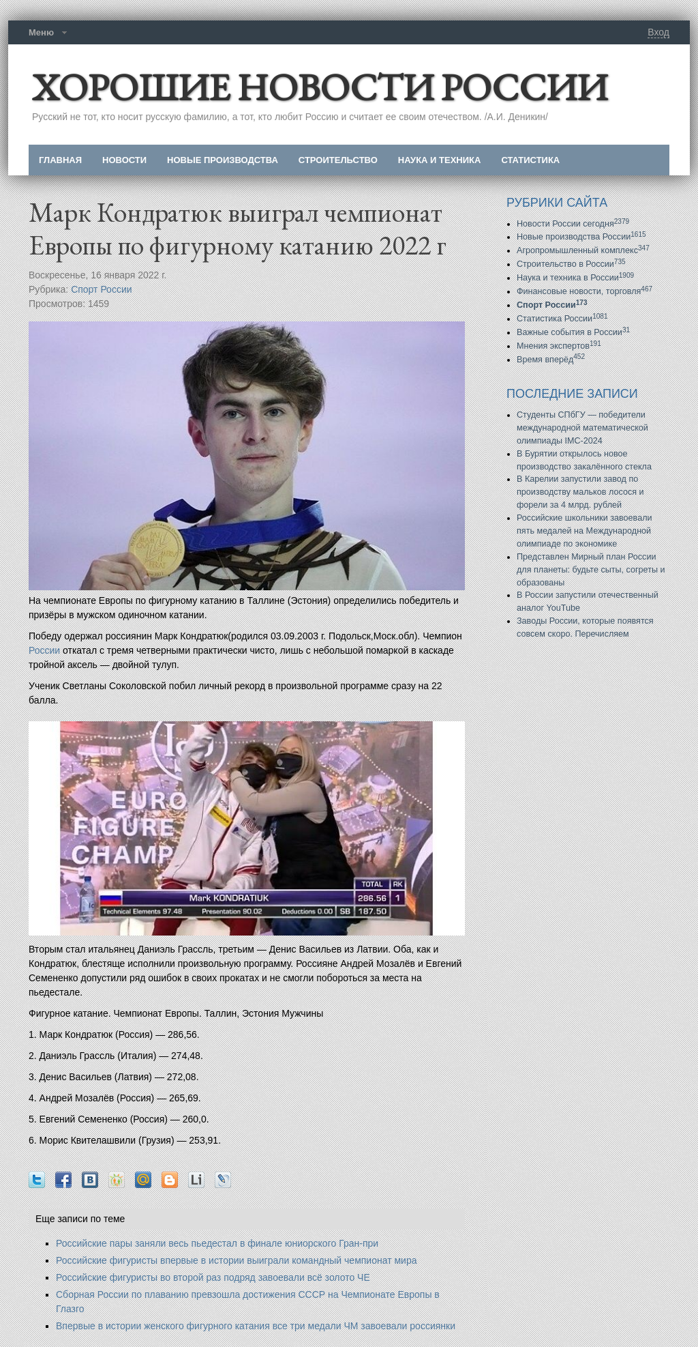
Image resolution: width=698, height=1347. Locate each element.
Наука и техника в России (575, 278)
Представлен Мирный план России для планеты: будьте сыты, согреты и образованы (591, 570)
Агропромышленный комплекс (583, 250)
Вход (658, 32)
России (44, 650)
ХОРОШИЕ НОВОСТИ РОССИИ (319, 87)
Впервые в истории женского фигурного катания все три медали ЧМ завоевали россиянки (255, 1325)
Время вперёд (551, 359)
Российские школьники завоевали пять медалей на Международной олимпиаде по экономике (584, 531)
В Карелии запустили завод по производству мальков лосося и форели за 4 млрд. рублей (580, 492)
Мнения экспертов (559, 346)
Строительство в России (571, 264)
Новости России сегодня (573, 224)
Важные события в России (573, 332)
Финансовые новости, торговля (584, 291)
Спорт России (101, 289)
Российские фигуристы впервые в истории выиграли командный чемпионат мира (236, 1260)
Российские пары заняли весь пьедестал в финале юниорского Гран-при (217, 1243)
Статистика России (562, 318)
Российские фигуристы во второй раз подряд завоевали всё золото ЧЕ (213, 1277)
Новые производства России (581, 237)
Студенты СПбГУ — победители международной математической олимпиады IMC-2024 (582, 428)
